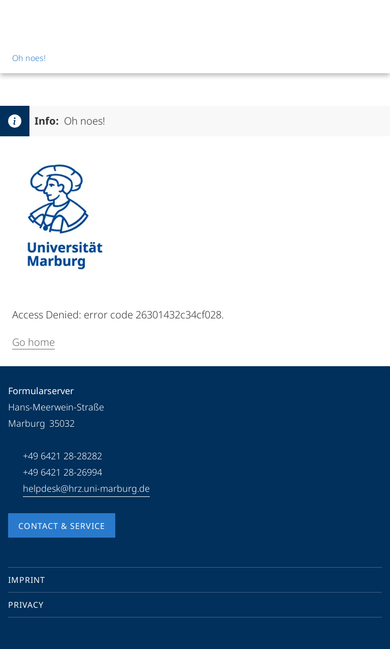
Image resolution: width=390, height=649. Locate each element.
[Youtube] (32, 636)
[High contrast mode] (373, 16)
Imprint (26, 579)
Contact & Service (61, 526)
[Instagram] (49, 636)
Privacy (26, 604)
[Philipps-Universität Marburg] (46, 16)
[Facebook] (16, 636)
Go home (33, 342)
